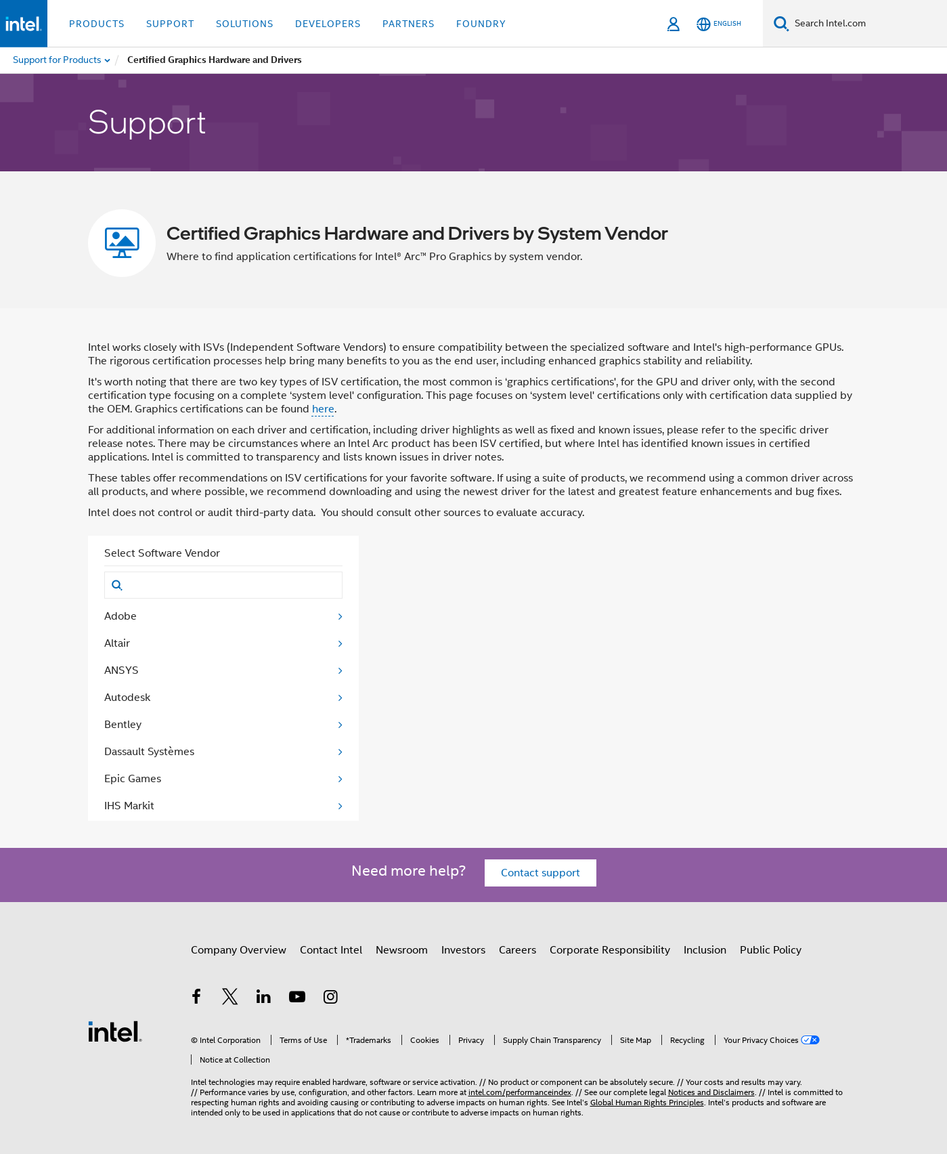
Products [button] (97, 24)
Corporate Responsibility (610, 950)
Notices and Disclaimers (711, 1092)
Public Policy (770, 950)
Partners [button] (408, 24)
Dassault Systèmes (149, 751)
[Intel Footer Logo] (115, 1031)
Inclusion (705, 950)
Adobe (120, 616)
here (323, 409)
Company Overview (238, 950)
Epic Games (132, 779)
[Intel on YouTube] (297, 999)
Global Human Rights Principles (647, 1102)
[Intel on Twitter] (230, 999)
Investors (463, 950)
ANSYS (121, 670)
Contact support (540, 873)
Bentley (122, 724)
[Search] (781, 23)
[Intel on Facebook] (196, 999)
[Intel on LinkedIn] (264, 999)
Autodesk (127, 697)
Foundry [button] (481, 24)
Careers (517, 950)
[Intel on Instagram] (331, 999)
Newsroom (402, 950)
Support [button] (170, 24)
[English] (719, 24)
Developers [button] (328, 24)
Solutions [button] (244, 24)
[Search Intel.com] (868, 24)
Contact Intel (331, 950)
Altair (117, 643)
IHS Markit (129, 806)
